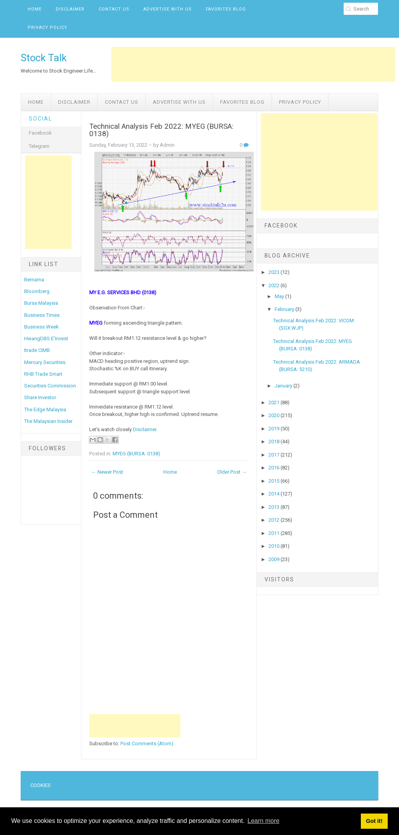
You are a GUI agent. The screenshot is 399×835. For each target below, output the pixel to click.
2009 (274, 559)
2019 (274, 429)
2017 (274, 455)
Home (35, 9)
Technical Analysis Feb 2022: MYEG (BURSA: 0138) (161, 130)
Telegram (39, 146)
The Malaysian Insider (48, 421)
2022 (274, 285)
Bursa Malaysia (41, 303)
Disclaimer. (145, 429)
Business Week (41, 327)
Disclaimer (70, 9)
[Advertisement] (253, 64)
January (284, 386)
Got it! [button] (374, 821)
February (285, 309)
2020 (274, 415)
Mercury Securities (44, 362)
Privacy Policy (47, 27)
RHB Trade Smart (43, 374)
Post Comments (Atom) (146, 743)
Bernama (34, 279)
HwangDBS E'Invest (46, 338)
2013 (274, 507)
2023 (274, 272)
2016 (274, 468)
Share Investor (40, 397)
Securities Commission (50, 386)
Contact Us (114, 9)
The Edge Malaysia (45, 409)
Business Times (42, 315)
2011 (274, 533)
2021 (274, 402)
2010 (274, 546)
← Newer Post (107, 472)
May (280, 296)
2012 (274, 520)
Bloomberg (36, 291)
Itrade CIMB (37, 350)
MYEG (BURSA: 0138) (136, 454)
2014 (274, 494)
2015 (274, 481)
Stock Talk (44, 58)
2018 (274, 441)
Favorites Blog (226, 9)
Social (40, 118)
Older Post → (232, 472)
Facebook (40, 133)
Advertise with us (167, 9)
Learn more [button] (263, 820)
